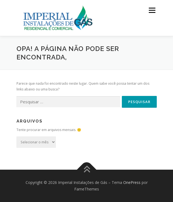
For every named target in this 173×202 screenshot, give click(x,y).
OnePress (132, 182)
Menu (151, 10)
